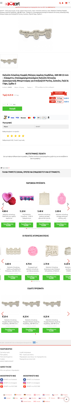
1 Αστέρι (8, 136)
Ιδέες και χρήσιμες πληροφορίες (9, 370)
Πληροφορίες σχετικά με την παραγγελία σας (33, 357)
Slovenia (42, 398)
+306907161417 (50, 7)
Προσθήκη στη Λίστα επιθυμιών (44, 87)
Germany (27, 395)
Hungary (64, 395)
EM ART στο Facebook (8, 379)
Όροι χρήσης (4, 354)
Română (17, 395)
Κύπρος (51, 398)
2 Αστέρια (12, 136)
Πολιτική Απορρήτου (6, 357)
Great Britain (62, 398)
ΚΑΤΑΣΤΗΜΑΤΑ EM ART (6, 361)
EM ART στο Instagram (8, 383)
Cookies (2, 359)
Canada (37, 401)
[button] (25, 228)
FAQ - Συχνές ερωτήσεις (27, 354)
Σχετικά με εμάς (5, 352)
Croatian (46, 395)
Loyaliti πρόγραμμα (25, 352)
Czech (55, 395)
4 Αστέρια (19, 136)
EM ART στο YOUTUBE (8, 386)
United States (26, 401)
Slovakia (32, 398)
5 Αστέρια (23, 136)
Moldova (46, 401)
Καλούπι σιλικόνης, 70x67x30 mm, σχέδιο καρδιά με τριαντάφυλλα (9, 216)
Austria (37, 395)
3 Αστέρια (16, 136)
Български (7, 395)
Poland (23, 398)
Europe (7, 398)
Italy (15, 398)
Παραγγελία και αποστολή (27, 359)
